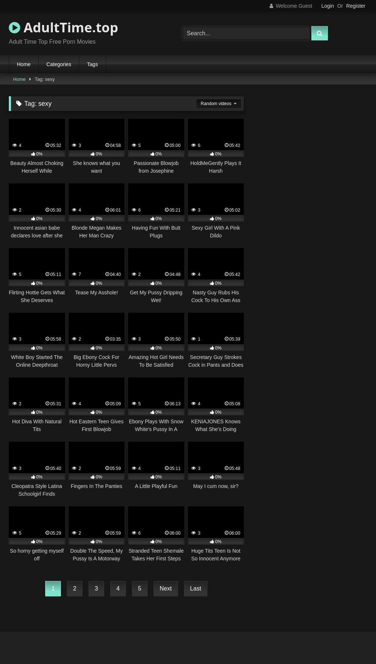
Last (195, 588)
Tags (92, 64)
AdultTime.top (63, 27)
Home (23, 64)
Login (327, 6)
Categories (58, 64)
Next (166, 588)
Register (355, 6)
